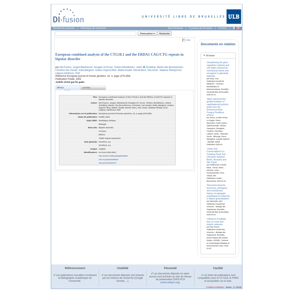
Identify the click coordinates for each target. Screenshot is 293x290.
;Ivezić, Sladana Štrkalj (163, 70)
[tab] (218, 55)
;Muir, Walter (118, 70)
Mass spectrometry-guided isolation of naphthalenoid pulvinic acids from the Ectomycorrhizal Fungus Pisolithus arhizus (218, 106)
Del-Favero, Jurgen (69, 67)
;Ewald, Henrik (132, 70)
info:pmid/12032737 (107, 163)
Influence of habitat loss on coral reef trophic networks (216, 221)
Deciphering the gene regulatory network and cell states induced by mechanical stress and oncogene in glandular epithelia (218, 69)
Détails (63, 88)
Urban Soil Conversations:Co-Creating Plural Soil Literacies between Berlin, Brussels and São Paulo (216, 155)
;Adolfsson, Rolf (71, 73)
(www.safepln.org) (170, 282)
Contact (222, 28)
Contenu (86, 88)
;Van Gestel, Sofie (74, 70)
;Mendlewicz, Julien (131, 67)
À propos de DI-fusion (200, 28)
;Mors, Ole (145, 70)
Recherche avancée (64, 28)
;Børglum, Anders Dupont (97, 70)
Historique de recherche (93, 28)
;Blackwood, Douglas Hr (93, 67)
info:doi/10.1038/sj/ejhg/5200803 (113, 156)
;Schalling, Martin (154, 67)
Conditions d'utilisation (215, 287)
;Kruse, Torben (113, 67)
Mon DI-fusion (175, 28)
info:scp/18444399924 (108, 159)
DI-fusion (210, 55)
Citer (188, 40)
